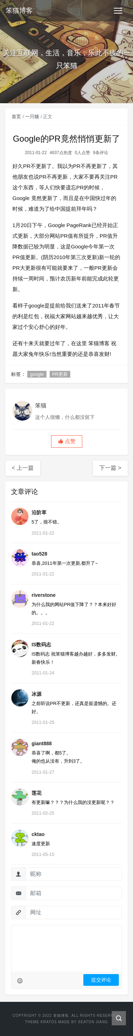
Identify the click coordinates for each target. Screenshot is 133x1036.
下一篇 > (110, 468)
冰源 (36, 694)
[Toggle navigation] (118, 11)
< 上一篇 (23, 468)
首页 (16, 116)
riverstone (44, 595)
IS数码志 (41, 644)
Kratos (48, 1022)
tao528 (39, 554)
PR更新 (60, 374)
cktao (38, 834)
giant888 (42, 743)
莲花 (36, 793)
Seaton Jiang (93, 1022)
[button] (66, 441)
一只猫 (32, 116)
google (37, 374)
